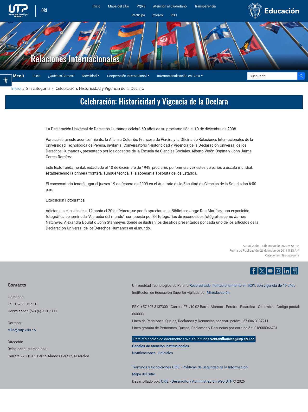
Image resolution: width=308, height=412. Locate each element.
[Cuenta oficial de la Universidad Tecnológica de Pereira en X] (262, 271)
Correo (158, 15)
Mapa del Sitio (118, 6)
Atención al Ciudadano (170, 6)
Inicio (96, 6)
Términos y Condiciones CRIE (156, 367)
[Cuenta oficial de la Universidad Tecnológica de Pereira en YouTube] (270, 271)
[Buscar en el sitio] (301, 76)
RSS (174, 15)
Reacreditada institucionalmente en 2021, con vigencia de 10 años (242, 285)
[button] (7, 46)
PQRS (141, 6)
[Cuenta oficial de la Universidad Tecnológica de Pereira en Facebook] (253, 271)
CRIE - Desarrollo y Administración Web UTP (196, 381)
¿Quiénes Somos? (61, 76)
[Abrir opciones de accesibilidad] (6, 80)
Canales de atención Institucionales (160, 346)
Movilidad (89, 76)
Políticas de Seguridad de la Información (215, 367)
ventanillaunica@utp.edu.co (232, 339)
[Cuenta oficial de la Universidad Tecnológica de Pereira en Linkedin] (286, 271)
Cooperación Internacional (127, 76)
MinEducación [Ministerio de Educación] (218, 292)
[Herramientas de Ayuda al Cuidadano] (294, 271)
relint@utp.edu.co (22, 330)
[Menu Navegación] (15, 76)
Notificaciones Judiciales (152, 353)
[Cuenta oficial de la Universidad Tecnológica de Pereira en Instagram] (278, 271)
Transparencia (205, 6)
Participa (138, 15)
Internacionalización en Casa (178, 76)
